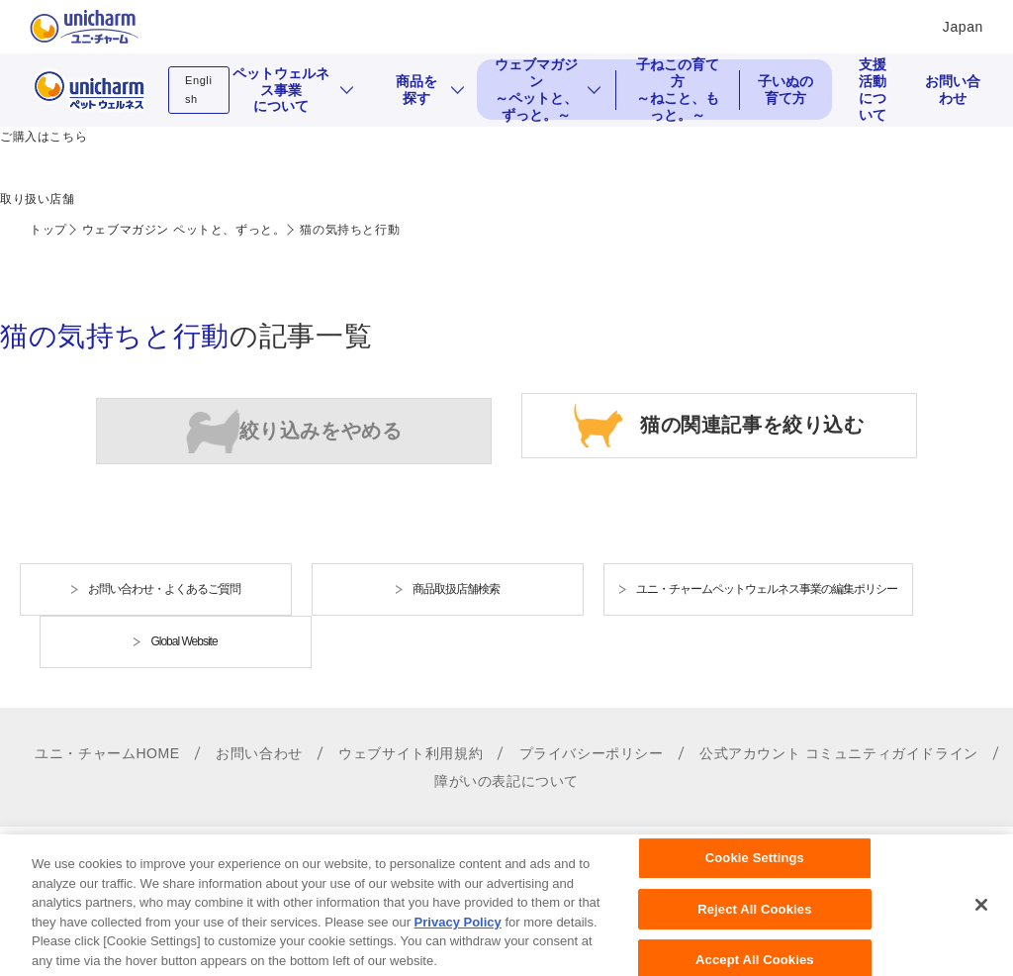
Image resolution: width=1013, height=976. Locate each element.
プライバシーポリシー (591, 753)
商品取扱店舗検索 (456, 589)
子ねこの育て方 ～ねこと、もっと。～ (677, 89)
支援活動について (872, 89)
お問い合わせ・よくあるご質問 (164, 589)
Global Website (183, 641)
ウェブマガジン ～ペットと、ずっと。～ (536, 89)
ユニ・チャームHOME (107, 753)
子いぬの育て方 (785, 89)
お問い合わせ (952, 89)
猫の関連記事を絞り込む (752, 424)
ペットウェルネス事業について (280, 90)
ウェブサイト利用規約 (410, 753)
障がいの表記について (506, 781)
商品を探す (416, 89)
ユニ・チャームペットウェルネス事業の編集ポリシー (766, 589)
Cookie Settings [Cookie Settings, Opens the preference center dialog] (754, 875)
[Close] (981, 922)
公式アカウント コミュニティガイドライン (838, 753)
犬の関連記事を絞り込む (294, 431)
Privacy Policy (458, 938)
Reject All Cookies (754, 926)
